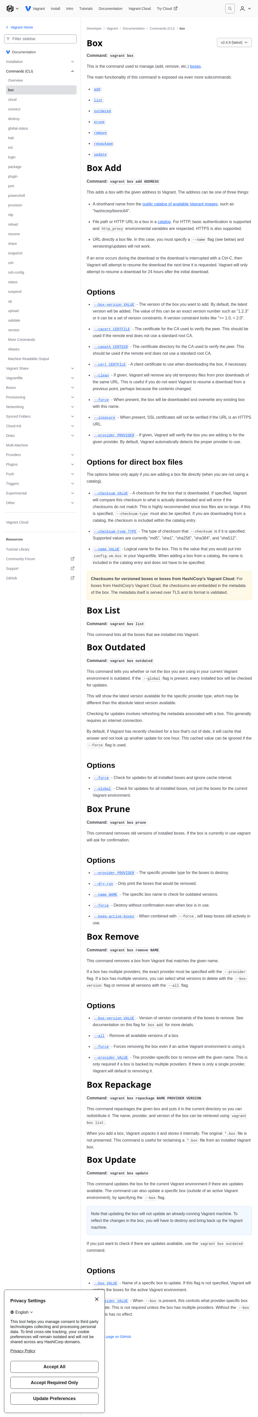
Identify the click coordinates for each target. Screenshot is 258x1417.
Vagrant (112, 28)
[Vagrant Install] (55, 8)
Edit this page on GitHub (109, 1337)
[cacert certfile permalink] (112, 329)
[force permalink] (101, 399)
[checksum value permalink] (111, 493)
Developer (94, 28)
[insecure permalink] (104, 417)
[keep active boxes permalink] (114, 916)
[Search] (230, 8)
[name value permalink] (107, 549)
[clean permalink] (101, 375)
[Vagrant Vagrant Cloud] (139, 8)
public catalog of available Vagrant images (180, 204)
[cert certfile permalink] (110, 364)
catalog (164, 222)
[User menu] (245, 8)
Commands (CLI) (162, 28)
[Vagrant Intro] (69, 8)
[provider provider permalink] (114, 435)
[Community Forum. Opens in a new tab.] (40, 558)
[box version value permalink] (114, 304)
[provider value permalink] (111, 1057)
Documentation (134, 28)
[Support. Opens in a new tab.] (40, 568)
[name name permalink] (105, 894)
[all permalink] (99, 1035)
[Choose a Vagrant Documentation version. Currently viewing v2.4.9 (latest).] (234, 42)
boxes (195, 66)
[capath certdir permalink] (111, 346)
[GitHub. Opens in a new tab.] (40, 578)
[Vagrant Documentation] (110, 8)
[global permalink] (102, 788)
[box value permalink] (105, 1283)
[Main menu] (12, 8)
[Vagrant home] (35, 9)
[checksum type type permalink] (115, 531)
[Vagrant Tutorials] (86, 8)
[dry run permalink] (103, 883)
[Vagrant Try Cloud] (167, 8)
